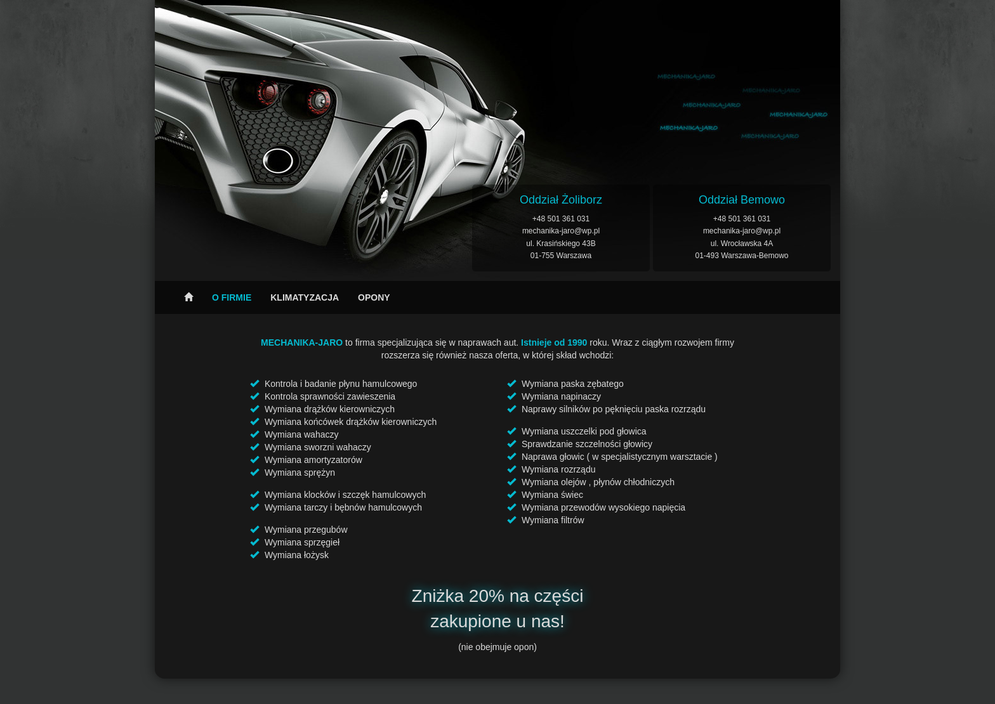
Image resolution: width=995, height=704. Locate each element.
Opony (374, 297)
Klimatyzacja (304, 297)
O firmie (231, 297)
